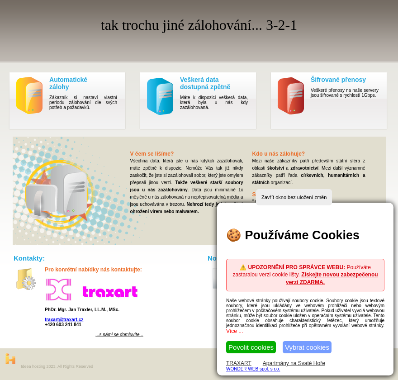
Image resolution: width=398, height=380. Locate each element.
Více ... (234, 331)
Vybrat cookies (307, 347)
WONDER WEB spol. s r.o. (253, 368)
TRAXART (238, 363)
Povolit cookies (251, 347)
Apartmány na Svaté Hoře (294, 363)
